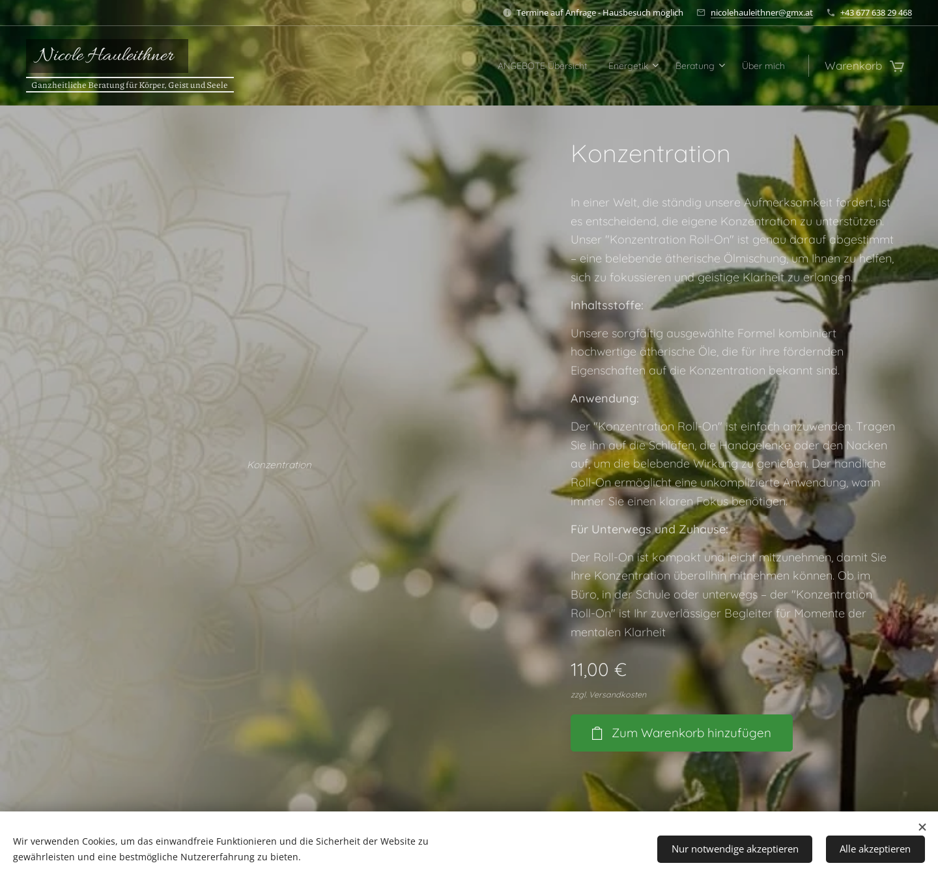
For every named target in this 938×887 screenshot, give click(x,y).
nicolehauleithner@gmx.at (762, 12)
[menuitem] (507, 65)
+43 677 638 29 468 (876, 12)
